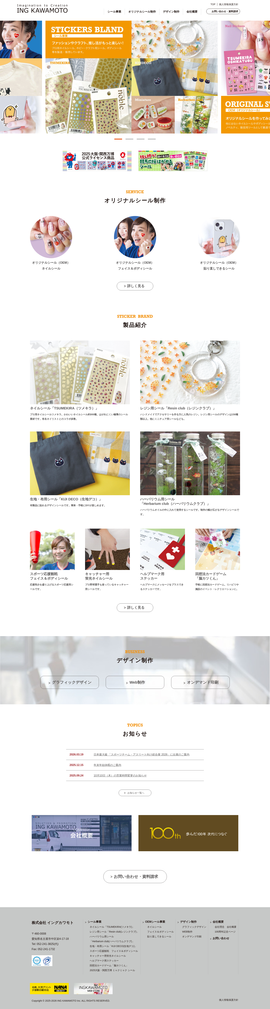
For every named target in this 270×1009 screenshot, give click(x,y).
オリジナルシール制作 (142, 11)
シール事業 (114, 11)
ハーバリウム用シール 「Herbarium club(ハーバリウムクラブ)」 (112, 939)
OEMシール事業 (155, 921)
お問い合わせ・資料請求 (225, 11)
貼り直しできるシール (159, 936)
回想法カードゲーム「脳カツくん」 (109, 965)
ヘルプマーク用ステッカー (104, 960)
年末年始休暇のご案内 (107, 765)
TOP (212, 4)
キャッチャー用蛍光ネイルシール (108, 955)
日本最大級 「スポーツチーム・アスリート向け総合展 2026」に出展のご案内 (141, 754)
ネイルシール (154, 926)
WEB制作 (187, 931)
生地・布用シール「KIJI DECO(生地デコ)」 (113, 946)
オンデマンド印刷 (191, 936)
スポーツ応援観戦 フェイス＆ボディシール (114, 951)
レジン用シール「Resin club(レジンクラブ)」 (114, 931)
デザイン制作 (171, 11)
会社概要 (192, 11)
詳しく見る (135, 286)
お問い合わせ (221, 938)
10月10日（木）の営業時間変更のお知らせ (120, 775)
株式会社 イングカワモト (53, 923)
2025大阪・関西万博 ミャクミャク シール (112, 970)
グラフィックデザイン (194, 926)
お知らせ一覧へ (135, 792)
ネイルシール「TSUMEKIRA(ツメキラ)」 (112, 926)
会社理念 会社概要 (225, 926)
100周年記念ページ (225, 931)
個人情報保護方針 (228, 4)
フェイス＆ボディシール (160, 931)
